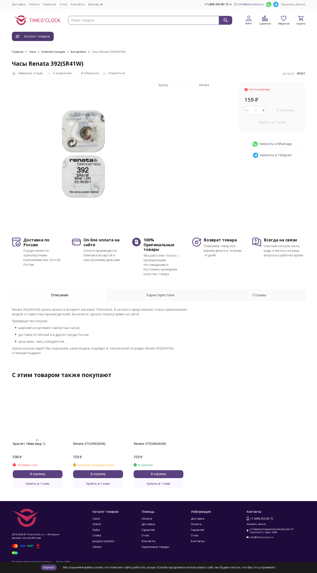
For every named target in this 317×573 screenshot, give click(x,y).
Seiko (96, 530)
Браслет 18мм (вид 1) (29, 443)
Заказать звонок (293, 4)
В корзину (284, 110)
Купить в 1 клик (272, 122)
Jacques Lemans (103, 541)
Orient (96, 524)
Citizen (96, 547)
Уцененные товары (155, 547)
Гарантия (49, 4)
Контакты (78, 4)
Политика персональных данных (32, 561)
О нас (63, 4)
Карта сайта (63, 561)
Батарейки (78, 52)
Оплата (34, 4)
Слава (96, 535)
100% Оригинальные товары (159, 244)
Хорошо (48, 567)
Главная (17, 52)
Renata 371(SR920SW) (89, 443)
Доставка (18, 4)
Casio (96, 518)
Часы (32, 52)
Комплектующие (53, 52)
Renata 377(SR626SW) (150, 443)
